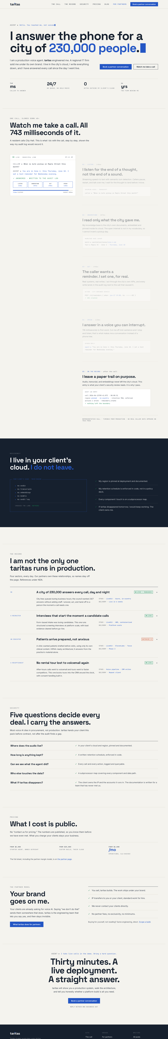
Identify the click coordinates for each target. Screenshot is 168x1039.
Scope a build (144, 922)
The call (56, 4)
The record (70, 4)
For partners (120, 4)
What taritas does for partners (26, 924)
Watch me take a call (145, 67)
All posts (136, 1037)
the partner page (64, 859)
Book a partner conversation (144, 4)
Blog (107, 4)
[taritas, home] (15, 4)
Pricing (97, 4)
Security (84, 4)
